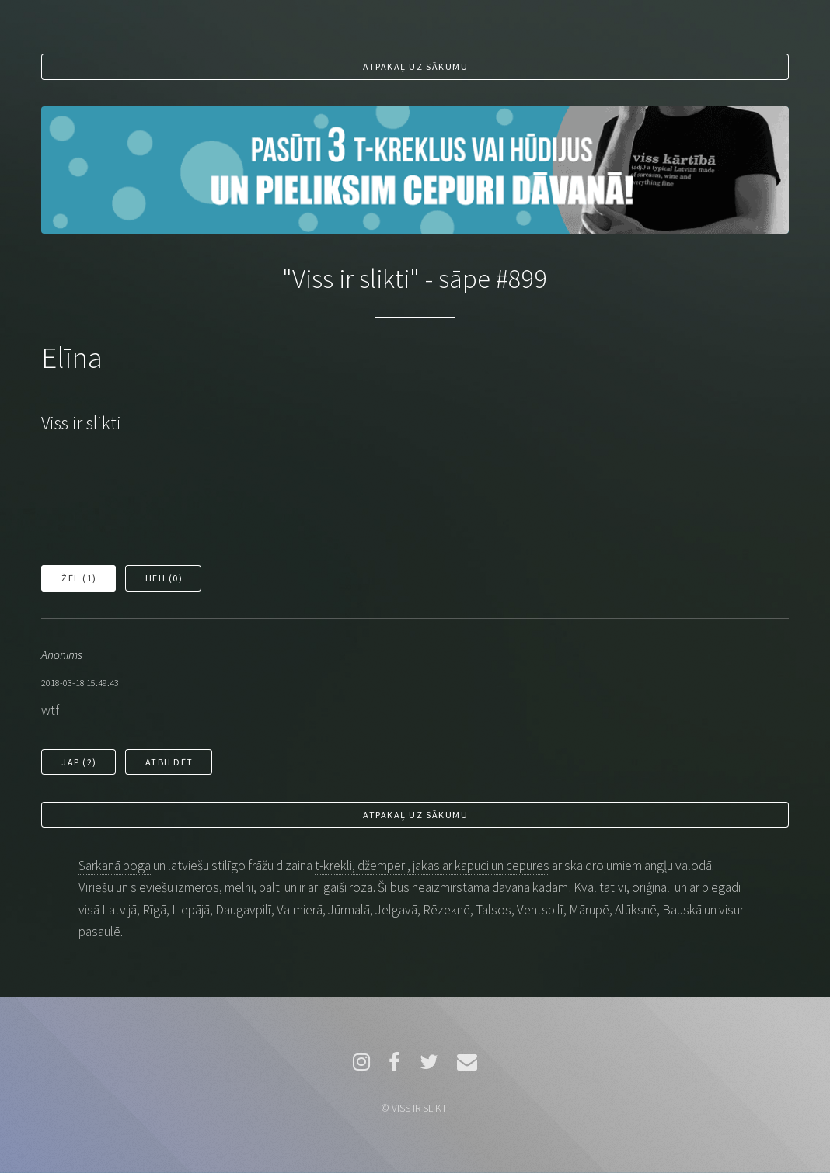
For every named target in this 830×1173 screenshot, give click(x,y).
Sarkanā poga (114, 865)
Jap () (79, 762)
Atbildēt (169, 762)
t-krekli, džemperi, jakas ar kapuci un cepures (432, 865)
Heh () (164, 578)
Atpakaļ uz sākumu (415, 66)
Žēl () (79, 578)
